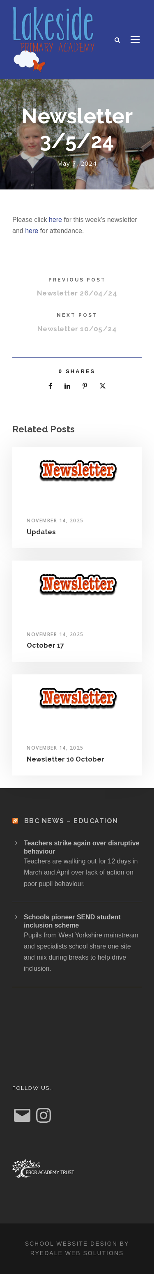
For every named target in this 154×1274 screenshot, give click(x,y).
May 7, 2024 (77, 163)
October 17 (45, 645)
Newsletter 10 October (65, 759)
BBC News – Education (71, 821)
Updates (41, 532)
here (55, 219)
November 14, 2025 (55, 520)
